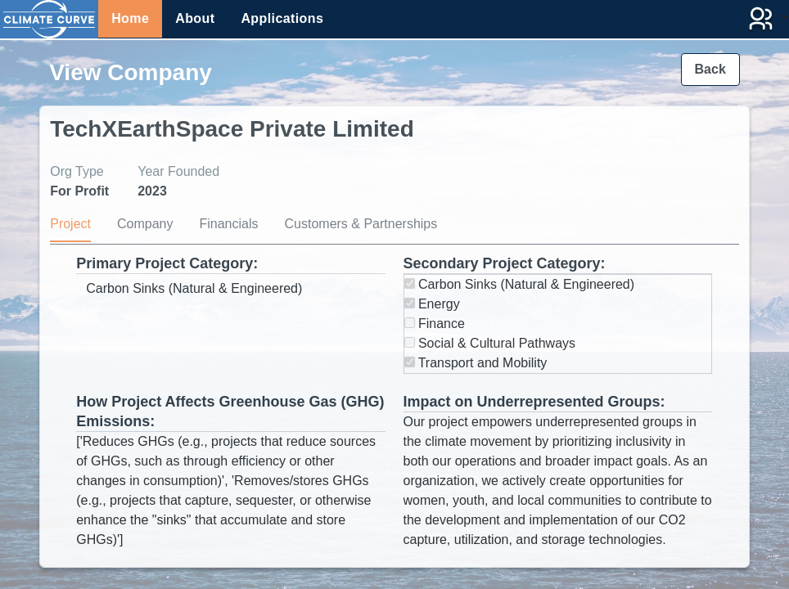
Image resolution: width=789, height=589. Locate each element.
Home (130, 18)
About (194, 18)
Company (145, 224)
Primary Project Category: (167, 263)
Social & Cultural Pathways (490, 343)
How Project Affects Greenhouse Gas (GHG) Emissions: (230, 411)
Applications (282, 18)
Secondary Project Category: (505, 263)
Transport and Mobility (476, 363)
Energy (432, 304)
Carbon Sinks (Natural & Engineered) (519, 284)
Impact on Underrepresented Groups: (534, 401)
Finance (434, 323)
